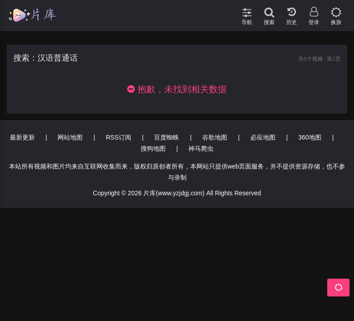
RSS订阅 (118, 137)
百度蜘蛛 (166, 137)
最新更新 (22, 137)
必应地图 (262, 137)
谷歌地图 (214, 137)
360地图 (309, 137)
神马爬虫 (200, 148)
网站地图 (70, 137)
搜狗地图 (153, 148)
